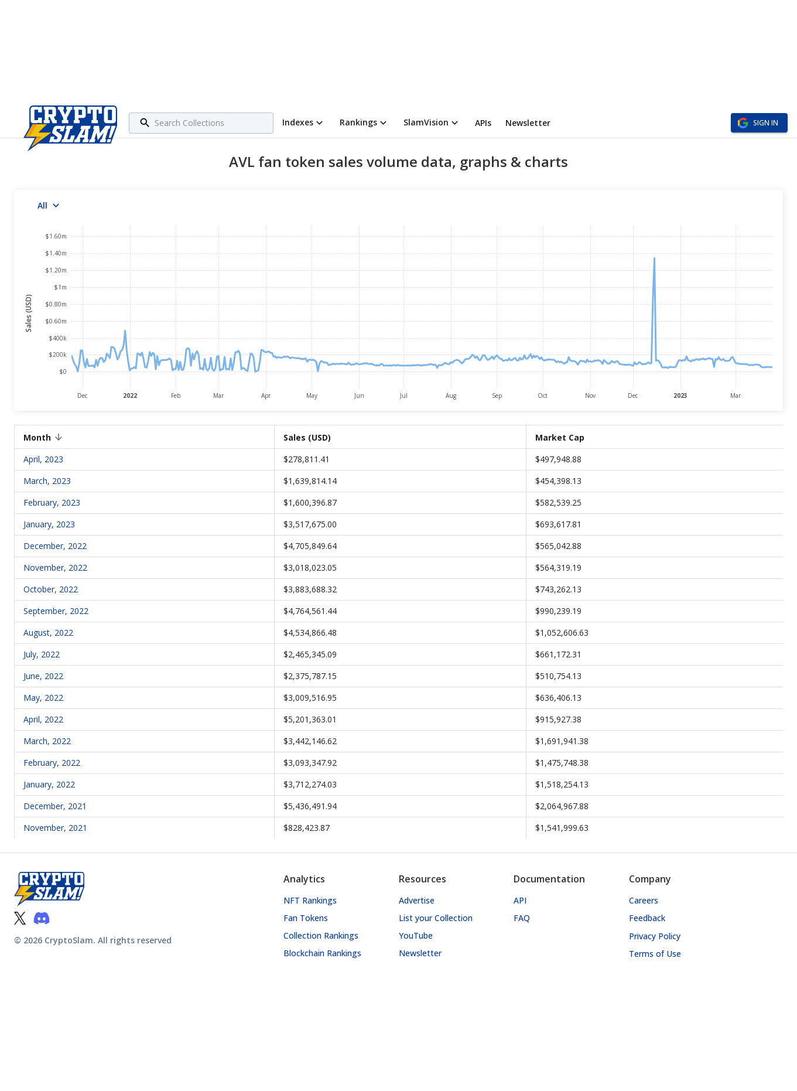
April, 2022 (43, 719)
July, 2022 (41, 654)
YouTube (416, 935)
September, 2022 (55, 610)
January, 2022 (49, 784)
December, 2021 (55, 806)
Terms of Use (655, 953)
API (520, 900)
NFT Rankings (310, 900)
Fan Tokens (305, 917)
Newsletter (420, 953)
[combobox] (212, 122)
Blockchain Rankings (322, 953)
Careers (643, 900)
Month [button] (43, 437)
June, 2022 (43, 675)
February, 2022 (51, 762)
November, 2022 (55, 567)
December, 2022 (55, 545)
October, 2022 (50, 589)
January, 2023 (49, 524)
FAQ (522, 917)
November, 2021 (55, 827)
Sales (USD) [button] (313, 437)
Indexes (304, 122)
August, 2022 (48, 632)
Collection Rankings (320, 935)
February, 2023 (51, 502)
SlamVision (432, 122)
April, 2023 (43, 459)
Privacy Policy (654, 936)
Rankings (364, 122)
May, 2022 (43, 697)
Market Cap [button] (566, 437)
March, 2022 (47, 740)
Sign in (759, 122)
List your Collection (436, 917)
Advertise (417, 900)
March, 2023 (47, 480)
